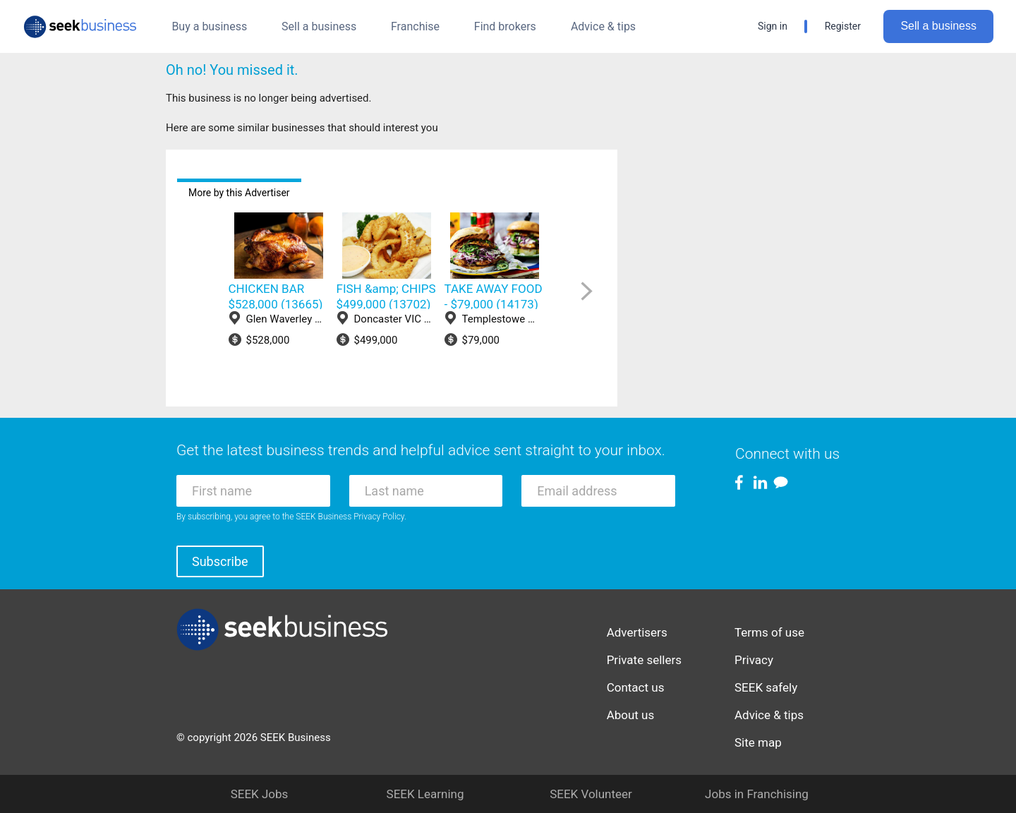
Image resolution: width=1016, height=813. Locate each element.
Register (843, 26)
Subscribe (220, 561)
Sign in (772, 26)
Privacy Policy (378, 517)
